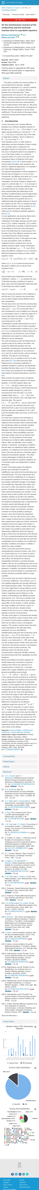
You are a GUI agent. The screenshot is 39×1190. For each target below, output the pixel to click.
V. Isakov (8, 932)
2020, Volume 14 (8, 8)
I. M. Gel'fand (10, 903)
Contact (5, 1187)
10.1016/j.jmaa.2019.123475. (21, 989)
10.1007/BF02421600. (18, 819)
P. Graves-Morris (24, 801)
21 (34, 206)
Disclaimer (23, 1182)
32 (3, 375)
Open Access (24, 1185)
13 (13, 162)
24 (15, 162)
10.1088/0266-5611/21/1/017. (21, 871)
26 (14, 361)
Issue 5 (17, 8)
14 (24, 368)
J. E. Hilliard (21, 824)
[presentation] (21, 87)
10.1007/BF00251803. (18, 883)
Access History (8, 1021)
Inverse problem (15, 730)
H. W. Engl (16, 861)
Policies (22, 1180)
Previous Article (18, 14)
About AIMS (6, 1180)
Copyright (6, 1182)
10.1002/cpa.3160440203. (20, 939)
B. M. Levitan (23, 903)
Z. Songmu (21, 876)
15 (26, 368)
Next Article (30, 14)
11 (8, 213)
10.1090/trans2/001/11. (19, 911)
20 (18, 162)
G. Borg (8, 812)
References (7, 772)
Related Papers (9, 761)
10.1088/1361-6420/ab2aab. (21, 975)
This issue (6, 14)
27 (12, 361)
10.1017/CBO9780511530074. (21, 807)
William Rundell (8, 38)
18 (28, 410)
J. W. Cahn (9, 824)
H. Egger (8, 861)
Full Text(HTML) (9, 756)
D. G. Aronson (10, 776)
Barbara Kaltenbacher (11, 35)
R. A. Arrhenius (10, 789)
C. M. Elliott (9, 876)
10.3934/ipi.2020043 (9, 10)
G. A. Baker (9, 801)
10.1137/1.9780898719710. (20, 848)
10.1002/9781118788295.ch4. (21, 832)
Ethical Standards (25, 1187)
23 (14, 712)
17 (28, 393)
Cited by (6, 767)
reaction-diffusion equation (20, 732)
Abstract (6, 78)
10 (6, 213)
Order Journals (7, 1185)
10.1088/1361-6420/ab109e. (21, 962)
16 (12, 383)
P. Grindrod (9, 917)
